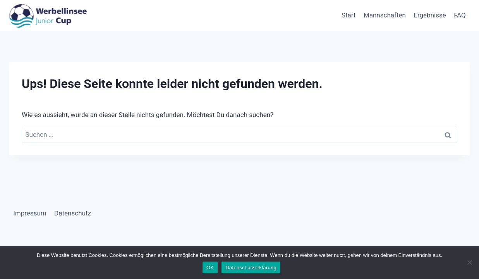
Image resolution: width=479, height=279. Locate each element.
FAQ (460, 15)
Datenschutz (72, 213)
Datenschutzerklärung (250, 267)
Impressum (29, 213)
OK (210, 267)
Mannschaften (385, 15)
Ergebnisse (430, 15)
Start (349, 15)
